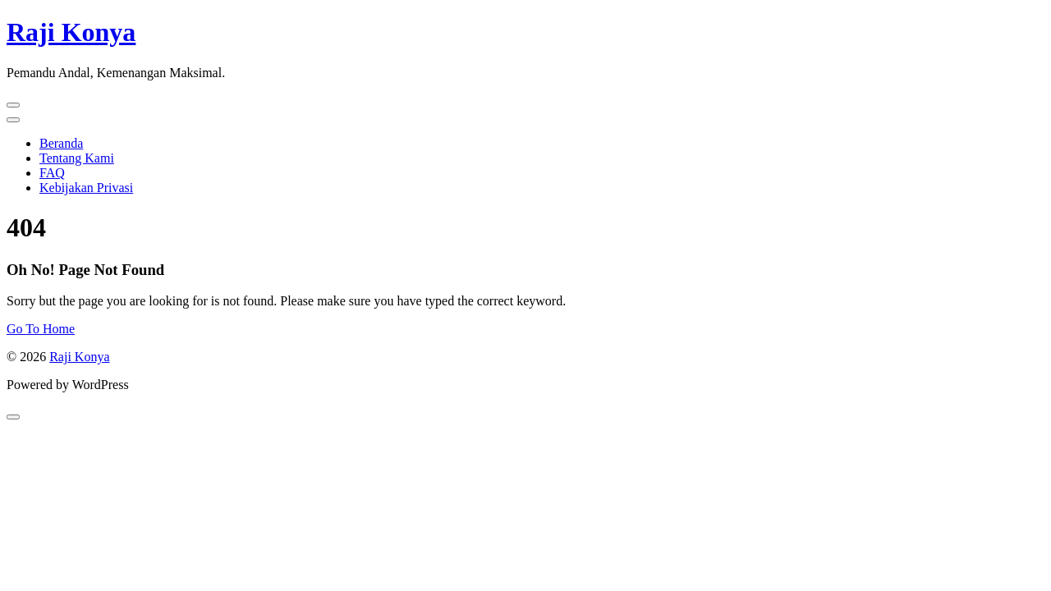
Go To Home (41, 329)
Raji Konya (71, 32)
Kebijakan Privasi (86, 188)
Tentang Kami (76, 158)
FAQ (52, 173)
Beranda (61, 143)
